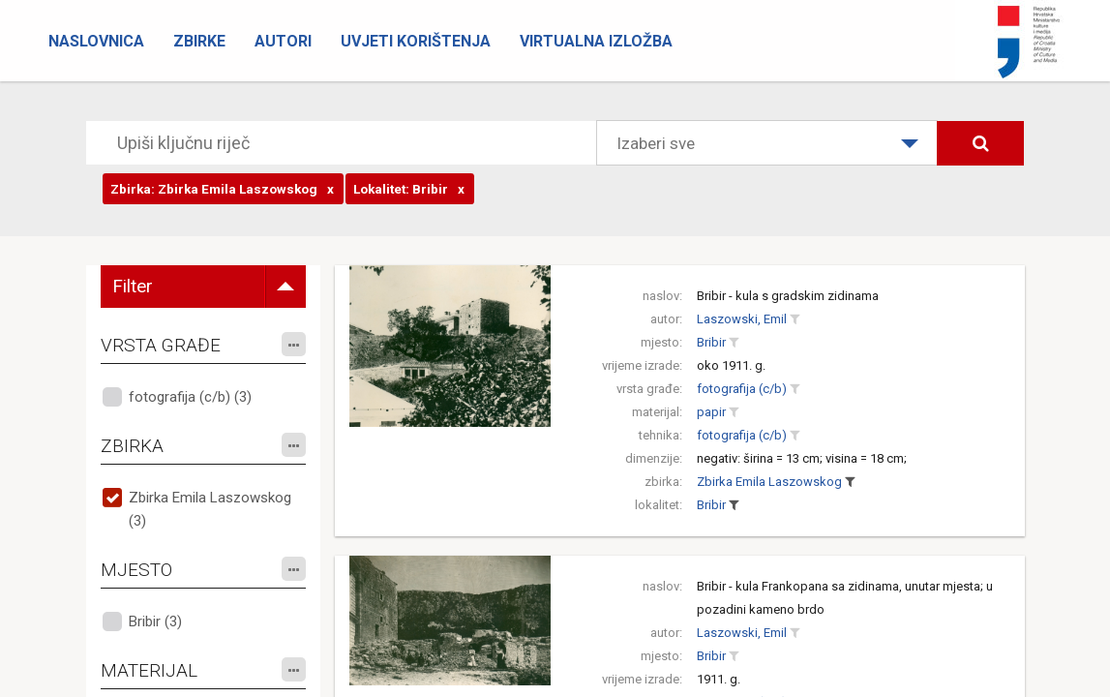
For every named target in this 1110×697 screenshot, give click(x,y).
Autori (283, 41)
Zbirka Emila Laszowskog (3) (210, 509)
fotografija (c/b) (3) (190, 397)
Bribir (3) (155, 621)
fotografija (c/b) (742, 388)
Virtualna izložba (596, 41)
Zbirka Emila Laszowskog (769, 481)
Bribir (711, 342)
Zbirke (199, 41)
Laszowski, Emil (742, 319)
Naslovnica (96, 41)
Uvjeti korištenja (416, 41)
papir (711, 412)
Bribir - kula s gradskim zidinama (788, 295)
